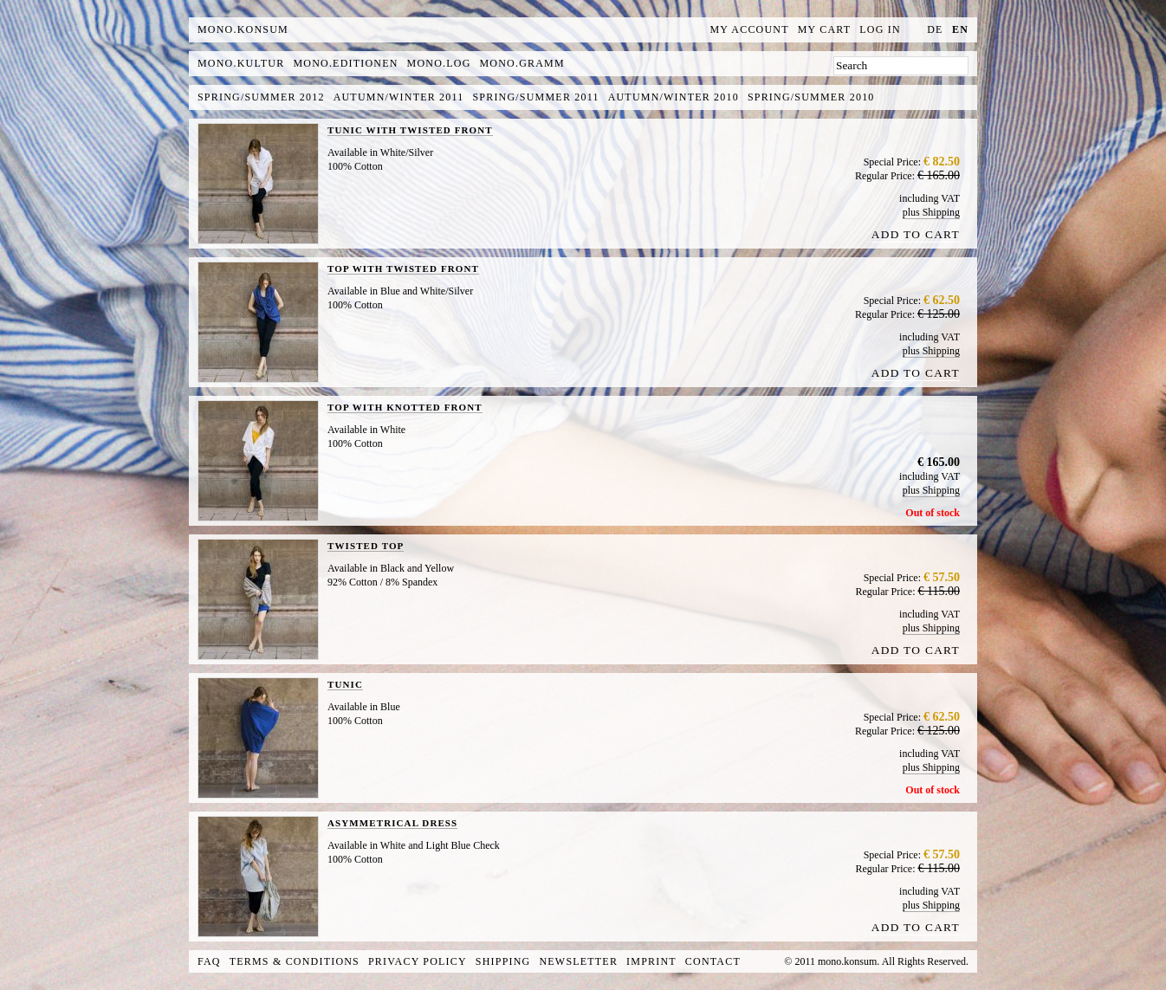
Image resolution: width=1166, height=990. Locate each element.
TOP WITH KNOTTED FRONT (405, 407)
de (935, 29)
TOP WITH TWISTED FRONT (403, 268)
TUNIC (345, 684)
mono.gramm (522, 63)
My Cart (825, 29)
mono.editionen (345, 63)
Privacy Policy (417, 961)
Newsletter (578, 961)
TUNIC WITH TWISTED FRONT (410, 130)
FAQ (209, 961)
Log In (880, 29)
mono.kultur (241, 63)
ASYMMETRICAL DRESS (392, 823)
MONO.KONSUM (243, 29)
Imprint (651, 961)
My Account (749, 29)
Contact (713, 961)
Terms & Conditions (295, 961)
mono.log (439, 63)
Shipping (503, 961)
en (960, 29)
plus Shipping (931, 212)
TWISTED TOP (365, 545)
